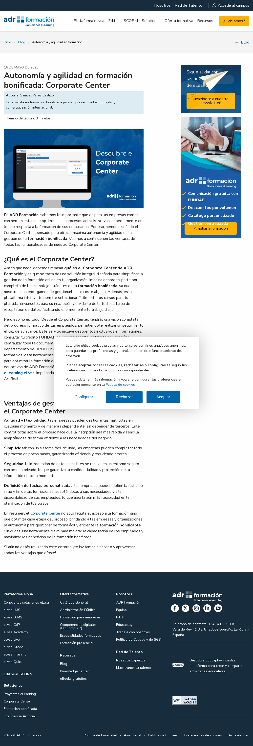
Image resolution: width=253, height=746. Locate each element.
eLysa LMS (12, 610)
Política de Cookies (163, 735)
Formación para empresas (80, 617)
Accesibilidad (239, 735)
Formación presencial (76, 643)
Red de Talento (188, 5)
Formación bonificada (20, 708)
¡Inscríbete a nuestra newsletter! (210, 101)
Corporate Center (45, 513)
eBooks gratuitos (73, 678)
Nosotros (162, 5)
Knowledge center (74, 671)
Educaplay (124, 624)
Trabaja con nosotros (133, 632)
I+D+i (120, 617)
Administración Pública (78, 610)
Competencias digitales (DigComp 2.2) (78, 626)
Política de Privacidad (100, 735)
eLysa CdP (12, 624)
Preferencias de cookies (203, 735)
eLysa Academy (16, 632)
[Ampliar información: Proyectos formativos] (211, 177)
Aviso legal (132, 735)
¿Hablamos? (234, 21)
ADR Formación (128, 602)
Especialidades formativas (80, 635)
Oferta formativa (179, 20)
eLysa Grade (13, 647)
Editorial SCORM (123, 20)
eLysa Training (15, 654)
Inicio (7, 42)
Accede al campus (231, 5)
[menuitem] (162, 5)
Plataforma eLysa (89, 20)
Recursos (205, 20)
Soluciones (151, 20)
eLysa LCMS (13, 617)
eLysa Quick (13, 661)
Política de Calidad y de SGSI (139, 639)
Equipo (121, 610)
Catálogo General (74, 602)
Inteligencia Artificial (20, 716)
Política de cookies (120, 384)
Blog (21, 42)
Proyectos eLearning (20, 694)
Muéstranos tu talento (133, 667)
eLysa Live (12, 639)
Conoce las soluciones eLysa (26, 602)
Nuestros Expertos (130, 660)
